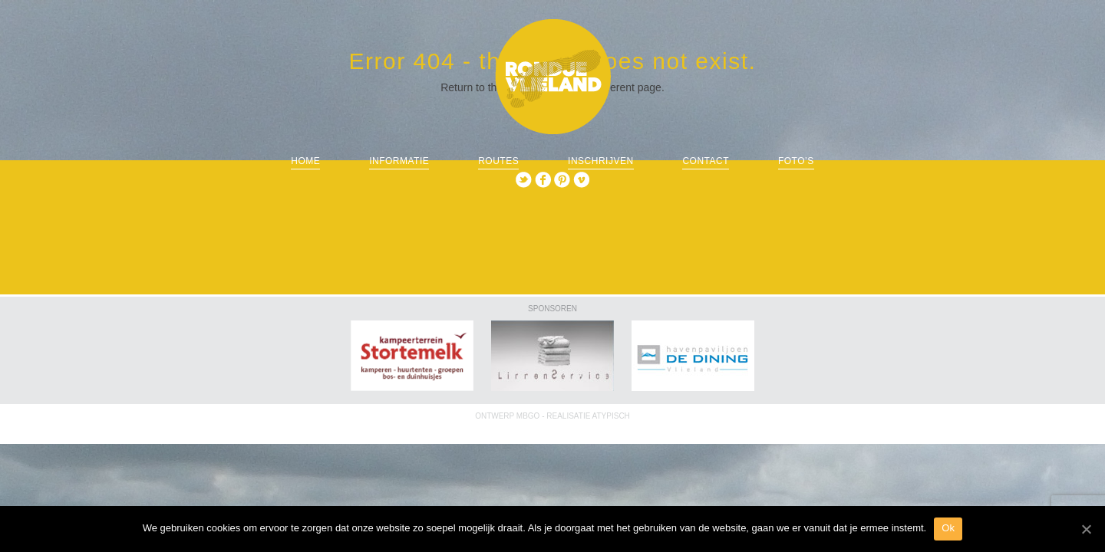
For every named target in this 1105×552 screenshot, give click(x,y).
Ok (948, 528)
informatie (399, 161)
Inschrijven (601, 161)
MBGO (528, 416)
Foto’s (796, 161)
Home (305, 161)
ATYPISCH (611, 416)
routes (498, 161)
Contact (705, 161)
